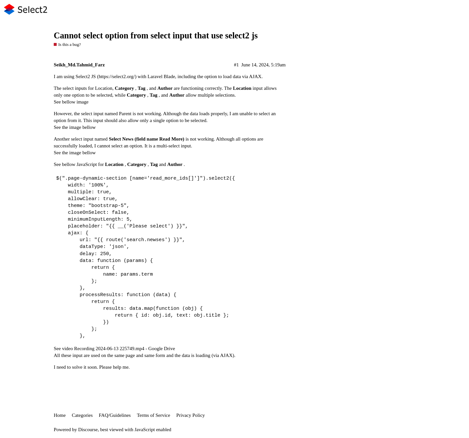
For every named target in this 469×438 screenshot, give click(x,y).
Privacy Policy (190, 415)
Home (60, 415)
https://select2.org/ (117, 76)
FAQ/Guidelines (115, 415)
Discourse (88, 429)
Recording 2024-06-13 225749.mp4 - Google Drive (124, 348)
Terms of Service (153, 415)
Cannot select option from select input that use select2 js (156, 35)
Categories (82, 415)
